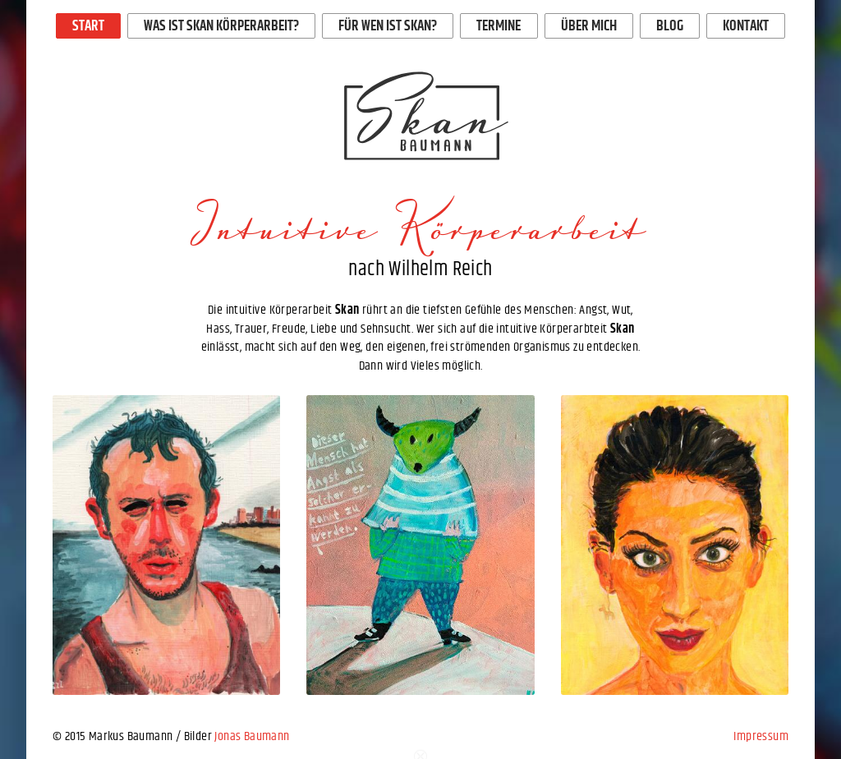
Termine (498, 26)
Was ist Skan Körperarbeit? (221, 26)
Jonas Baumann (251, 736)
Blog (669, 26)
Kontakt (746, 26)
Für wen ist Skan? (387, 26)
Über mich (589, 26)
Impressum (760, 736)
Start (88, 26)
